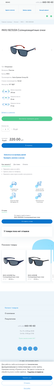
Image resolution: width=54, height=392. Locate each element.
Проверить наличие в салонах (13, 158)
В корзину (27, 145)
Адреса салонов (10, 10)
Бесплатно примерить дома (27, 119)
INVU (22, 22)
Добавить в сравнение (8, 112)
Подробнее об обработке (35, 372)
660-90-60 (44, 2)
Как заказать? (6, 164)
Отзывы (4, 210)
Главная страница (7, 22)
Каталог (16, 22)
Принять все (27, 378)
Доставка (17, 164)
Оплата (25, 164)
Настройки (27, 388)
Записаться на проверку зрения (15, 155)
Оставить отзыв (27, 221)
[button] (51, 50)
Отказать (27, 383)
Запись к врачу (27, 10)
